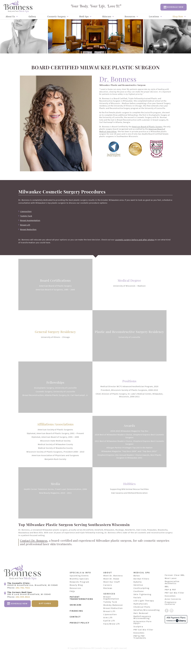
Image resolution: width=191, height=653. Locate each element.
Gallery (32, 16)
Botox (137, 576)
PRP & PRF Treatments (140, 637)
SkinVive (139, 585)
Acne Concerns (173, 599)
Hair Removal (141, 613)
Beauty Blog (77, 585)
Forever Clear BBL (175, 575)
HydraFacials (141, 604)
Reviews (108, 588)
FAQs (72, 591)
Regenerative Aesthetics (172, 582)
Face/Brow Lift (111, 624)
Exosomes (139, 633)
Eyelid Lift (109, 621)
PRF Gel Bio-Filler (144, 630)
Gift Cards (45, 611)
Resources (130, 16)
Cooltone (139, 591)
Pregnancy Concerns (171, 603)
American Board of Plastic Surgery (147, 126)
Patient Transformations (82, 598)
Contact (75, 616)
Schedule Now (174, 7)
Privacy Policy (80, 622)
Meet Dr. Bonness (113, 576)
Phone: (18, 596)
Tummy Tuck (26, 216)
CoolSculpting (142, 588)
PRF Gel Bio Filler (175, 593)
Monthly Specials (80, 579)
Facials (138, 597)
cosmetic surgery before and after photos (134, 239)
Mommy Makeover (113, 605)
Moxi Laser (171, 578)
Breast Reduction (28, 229)
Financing (77, 610)
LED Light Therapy (144, 601)
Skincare (106, 16)
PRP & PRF (171, 590)
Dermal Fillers (142, 579)
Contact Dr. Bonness (33, 540)
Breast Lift (25, 225)
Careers (107, 585)
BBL (167, 586)
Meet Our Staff (112, 582)
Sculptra (139, 626)
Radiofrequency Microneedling (143, 617)
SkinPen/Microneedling (147, 610)
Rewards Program (80, 582)
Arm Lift (108, 617)
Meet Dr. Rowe (111, 579)
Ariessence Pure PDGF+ (143, 622)
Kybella (138, 582)
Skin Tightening (143, 594)
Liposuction (26, 211)
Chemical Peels (142, 607)
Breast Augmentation (30, 220)
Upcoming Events (80, 576)
